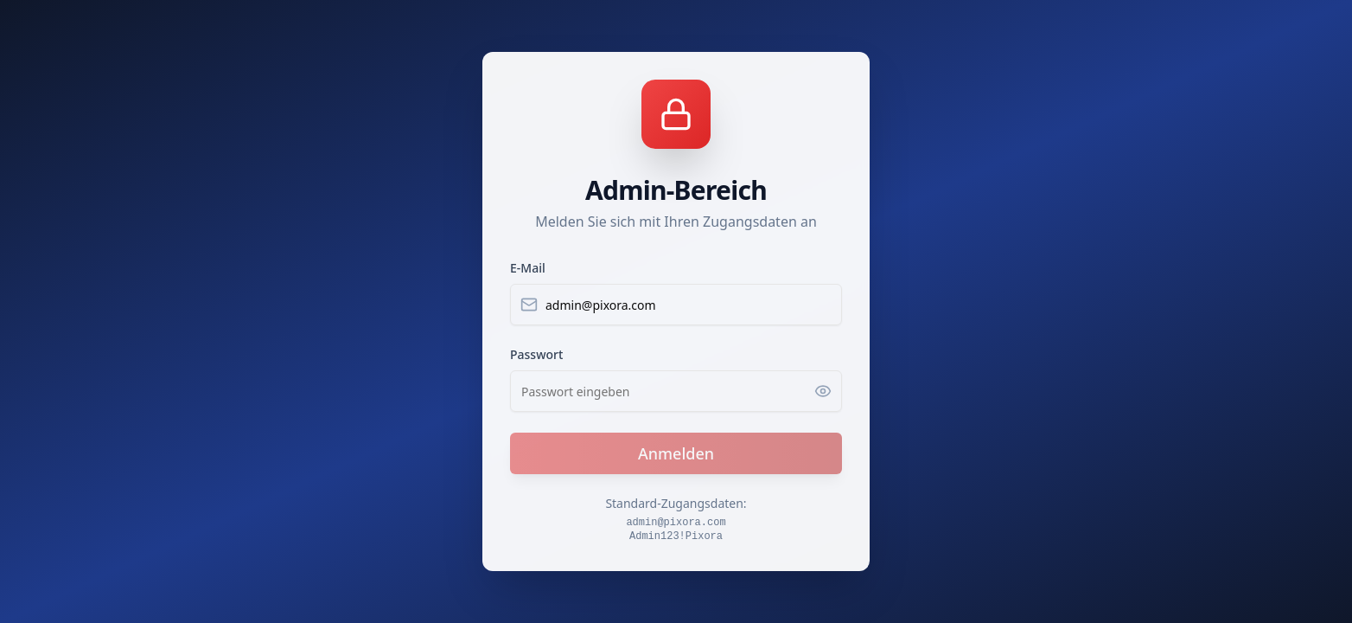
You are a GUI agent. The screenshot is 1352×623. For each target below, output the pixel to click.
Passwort (536, 354)
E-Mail (527, 268)
